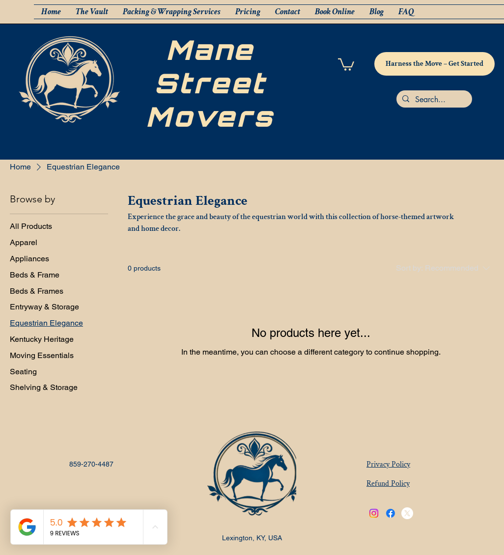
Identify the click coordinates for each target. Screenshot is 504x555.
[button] (346, 64)
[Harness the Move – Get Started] (434, 64)
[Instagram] (374, 513)
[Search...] (433, 99)
